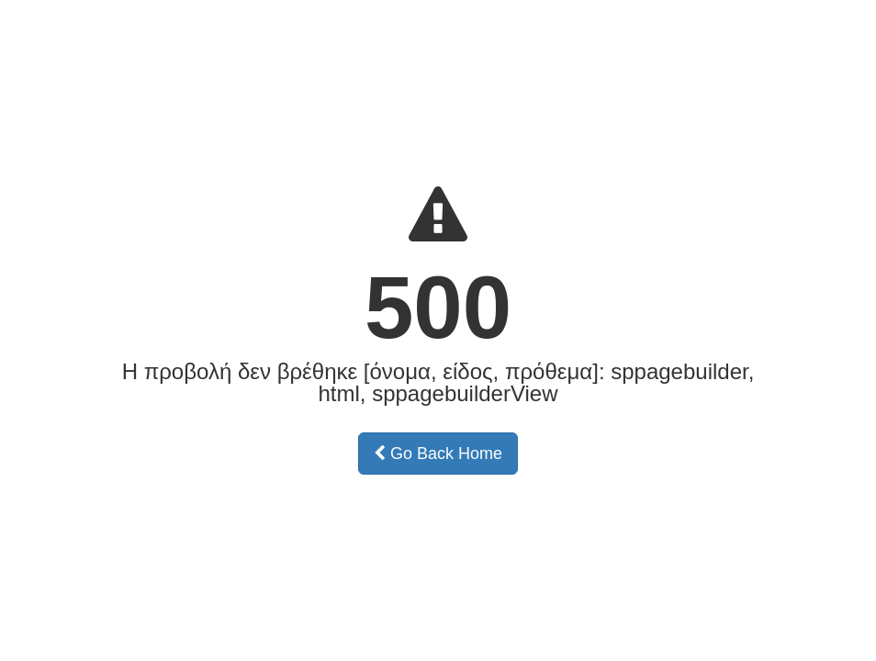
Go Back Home (438, 453)
